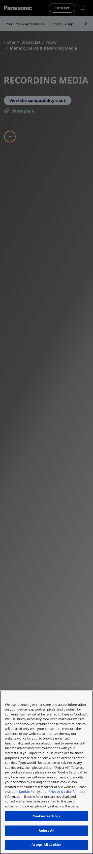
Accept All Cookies (46, 844)
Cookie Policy (29, 791)
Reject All (46, 830)
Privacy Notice (60, 791)
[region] (46, 772)
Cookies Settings (46, 816)
